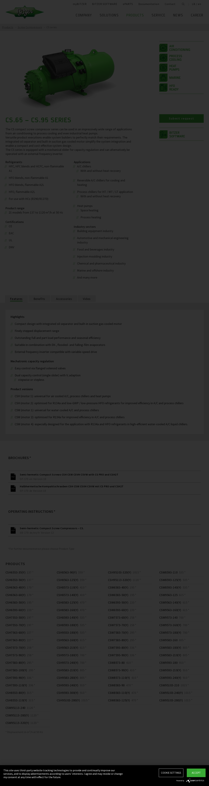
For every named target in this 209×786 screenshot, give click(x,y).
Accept (196, 772)
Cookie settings (171, 772)
